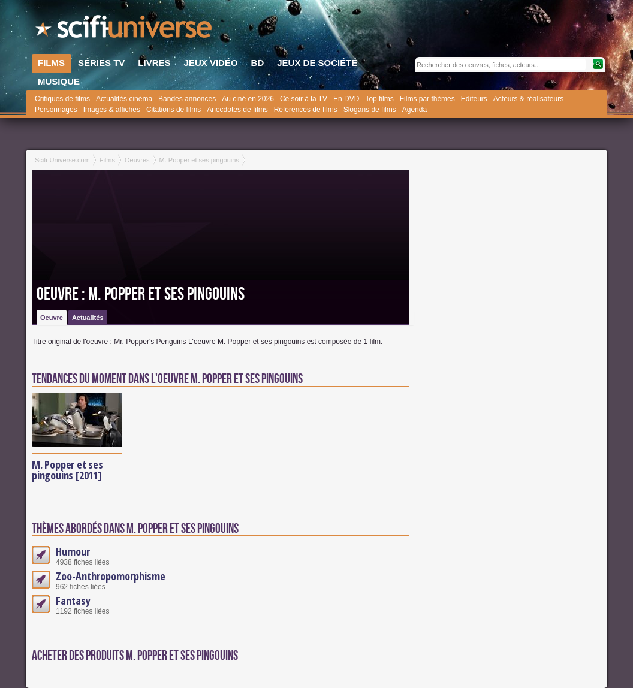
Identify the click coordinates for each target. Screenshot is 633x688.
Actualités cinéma (124, 99)
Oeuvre (51, 317)
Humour (73, 551)
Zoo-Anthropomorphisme (110, 576)
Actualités (88, 317)
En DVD (346, 99)
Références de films (305, 109)
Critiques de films (62, 99)
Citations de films (173, 109)
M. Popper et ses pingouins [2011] (67, 470)
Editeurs (474, 99)
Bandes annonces (187, 99)
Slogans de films (369, 109)
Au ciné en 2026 (248, 99)
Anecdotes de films (237, 109)
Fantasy (73, 600)
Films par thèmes (427, 99)
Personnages (56, 109)
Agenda (414, 109)
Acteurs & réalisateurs (528, 99)
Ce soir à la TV (303, 99)
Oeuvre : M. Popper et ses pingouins (141, 294)
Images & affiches (111, 109)
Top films (379, 99)
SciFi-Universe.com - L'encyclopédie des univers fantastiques (125, 30)
